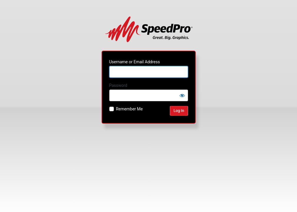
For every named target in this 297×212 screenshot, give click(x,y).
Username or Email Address (134, 61)
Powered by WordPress (148, 29)
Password (118, 85)
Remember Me (129, 109)
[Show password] (182, 95)
